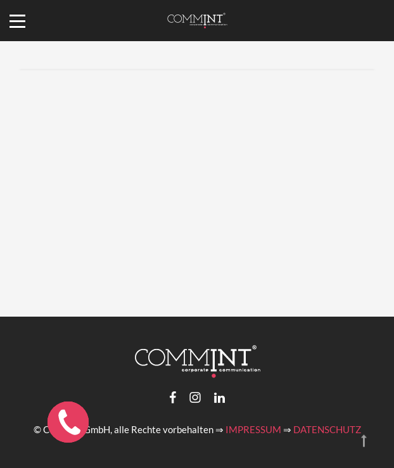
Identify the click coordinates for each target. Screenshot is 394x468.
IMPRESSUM (253, 429)
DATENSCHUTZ (327, 429)
